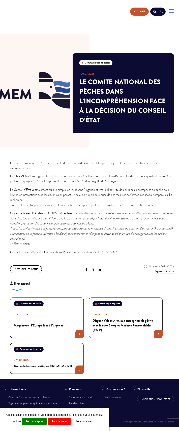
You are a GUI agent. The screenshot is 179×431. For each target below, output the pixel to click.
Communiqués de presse (96, 62)
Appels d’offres (76, 403)
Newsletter (144, 389)
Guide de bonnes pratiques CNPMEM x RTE (48, 367)
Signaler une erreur (164, 271)
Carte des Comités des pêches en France (29, 397)
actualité (139, 11)
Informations (17, 389)
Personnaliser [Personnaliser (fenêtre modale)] (83, 421)
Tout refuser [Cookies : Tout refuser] (59, 421)
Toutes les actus (26, 269)
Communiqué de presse (28, 303)
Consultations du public (81, 397)
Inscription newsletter (155, 399)
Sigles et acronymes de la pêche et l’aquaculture (32, 403)
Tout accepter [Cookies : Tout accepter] (34, 421)
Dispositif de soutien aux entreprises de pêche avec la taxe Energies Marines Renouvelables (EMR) (127, 326)
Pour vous (75, 389)
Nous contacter (113, 397)
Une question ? (115, 389)
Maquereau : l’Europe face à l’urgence (48, 328)
